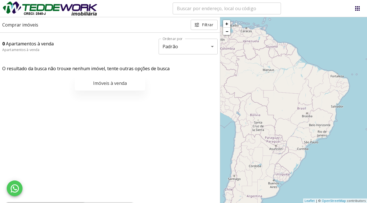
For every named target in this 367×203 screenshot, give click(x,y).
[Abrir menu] (357, 8)
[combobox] (227, 8)
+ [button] (226, 23)
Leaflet (310, 200)
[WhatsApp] (14, 188)
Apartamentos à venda (20, 49)
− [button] (227, 31)
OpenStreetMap (334, 200)
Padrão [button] (170, 46)
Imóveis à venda (110, 83)
